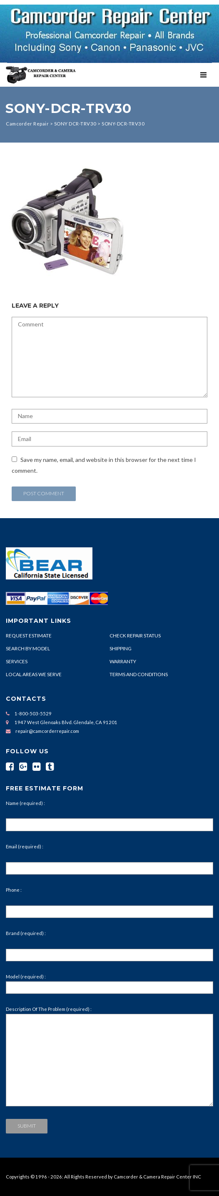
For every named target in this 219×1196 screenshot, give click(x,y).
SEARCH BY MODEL (28, 648)
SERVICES (16, 661)
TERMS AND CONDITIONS (139, 674)
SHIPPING (121, 648)
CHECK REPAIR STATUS (135, 635)
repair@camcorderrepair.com (47, 731)
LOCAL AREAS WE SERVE (34, 674)
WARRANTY (123, 661)
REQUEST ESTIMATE (29, 635)
